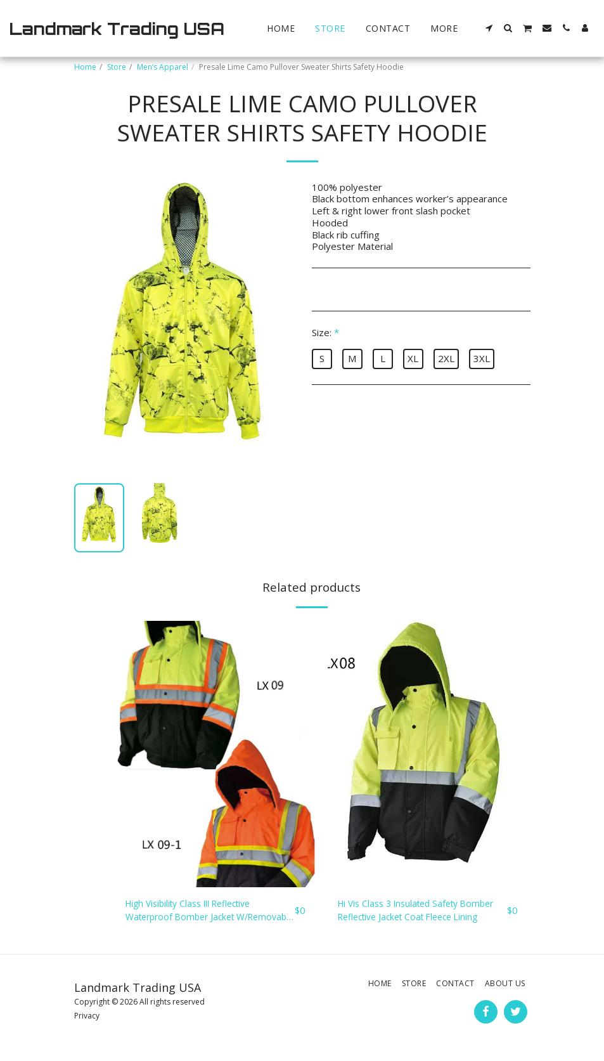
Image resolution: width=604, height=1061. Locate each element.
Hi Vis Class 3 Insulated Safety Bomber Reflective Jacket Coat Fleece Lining (420, 912)
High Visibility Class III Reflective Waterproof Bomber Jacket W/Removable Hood (196, 912)
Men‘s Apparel (162, 67)
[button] (489, 27)
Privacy (87, 1018)
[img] (215, 754)
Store (116, 67)
